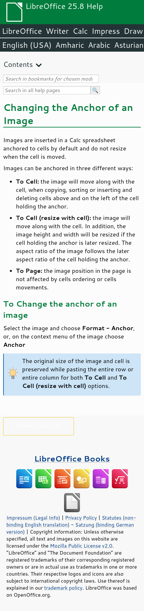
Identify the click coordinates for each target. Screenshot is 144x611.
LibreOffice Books (72, 458)
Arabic (99, 45)
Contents (18, 64)
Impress (106, 30)
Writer (57, 30)
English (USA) (27, 45)
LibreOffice (22, 30)
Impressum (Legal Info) (33, 517)
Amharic (69, 45)
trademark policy (63, 587)
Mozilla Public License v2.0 (81, 545)
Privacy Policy (81, 517)
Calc (80, 30)
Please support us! (39, 425)
